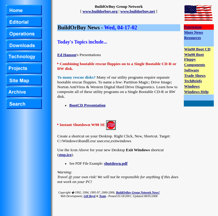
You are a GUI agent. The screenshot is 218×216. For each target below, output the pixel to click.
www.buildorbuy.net (137, 11)
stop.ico (64, 154)
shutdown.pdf (115, 163)
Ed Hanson (66, 54)
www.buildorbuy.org (100, 11)
